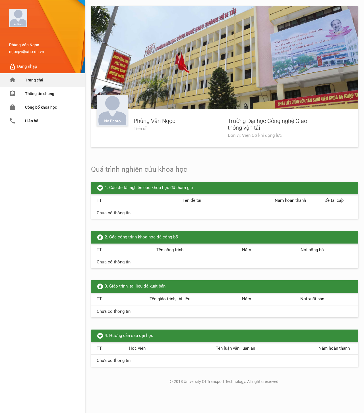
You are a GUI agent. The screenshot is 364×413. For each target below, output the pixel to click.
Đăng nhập (23, 66)
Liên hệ (23, 121)
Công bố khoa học (33, 107)
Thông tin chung (31, 93)
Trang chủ (26, 80)
